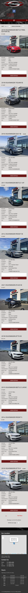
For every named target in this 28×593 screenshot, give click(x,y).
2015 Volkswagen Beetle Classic (14, 387)
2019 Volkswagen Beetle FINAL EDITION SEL (13, 31)
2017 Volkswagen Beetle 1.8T (12, 182)
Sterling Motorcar (7, 591)
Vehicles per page (16, 26)
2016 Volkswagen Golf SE (11, 134)
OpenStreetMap (14, 553)
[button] (14, 543)
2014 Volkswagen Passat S (11, 417)
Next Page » (20, 515)
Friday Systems (18, 591)
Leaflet (5, 553)
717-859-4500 (10, 14)
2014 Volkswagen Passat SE (12, 234)
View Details (14, 76)
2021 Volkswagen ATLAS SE (11, 285)
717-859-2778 (10, 16)
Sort (2, 26)
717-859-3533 (10, 564)
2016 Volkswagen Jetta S (11, 468)
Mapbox (25, 553)
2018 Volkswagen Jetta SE (11, 336)
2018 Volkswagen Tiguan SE (12, 82)
